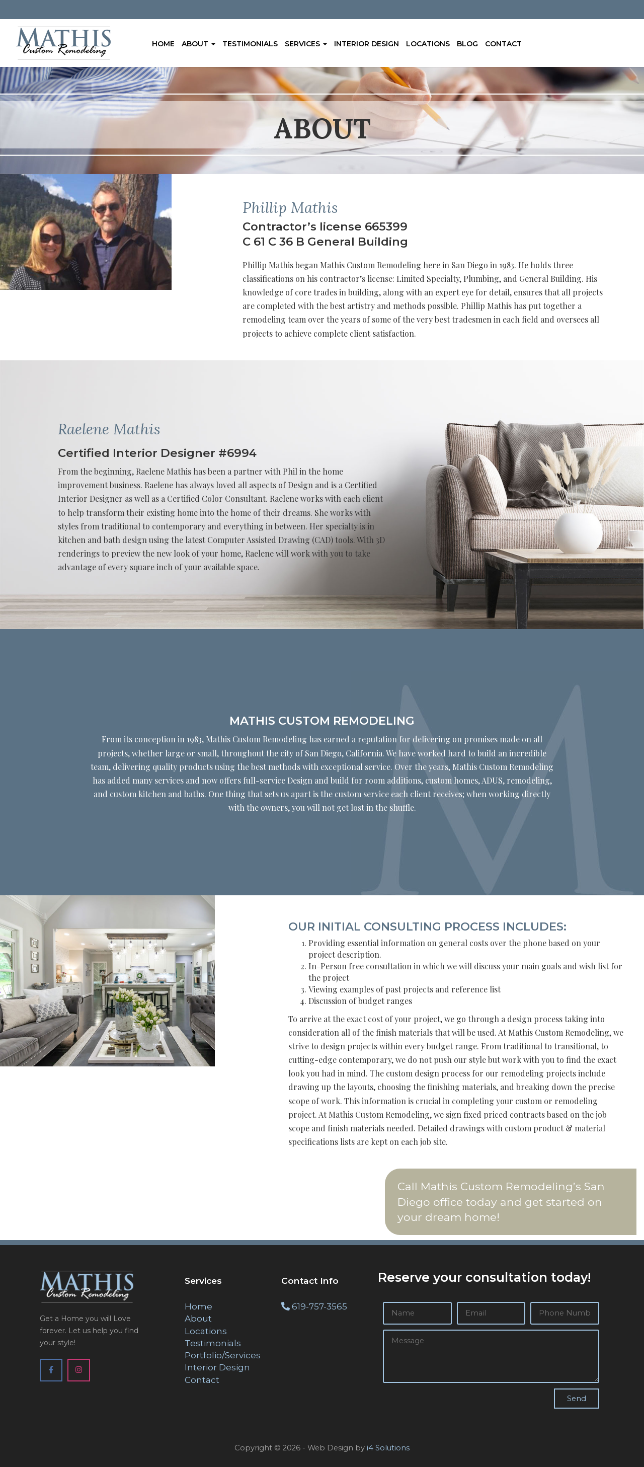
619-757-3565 (319, 1306)
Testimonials (250, 43)
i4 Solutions (388, 1447)
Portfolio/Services (223, 1355)
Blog (467, 43)
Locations (428, 43)
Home (163, 43)
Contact (503, 43)
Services (306, 43)
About (198, 43)
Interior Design (366, 43)
